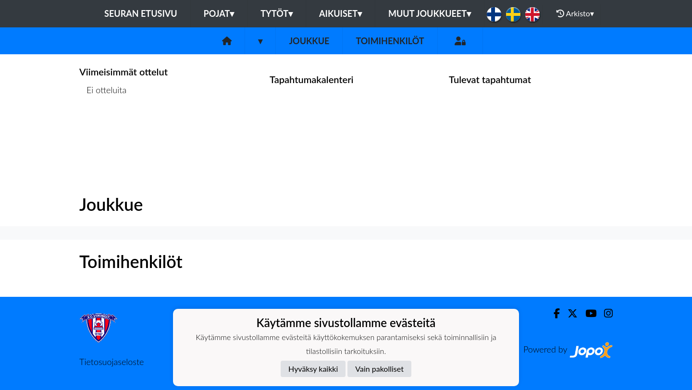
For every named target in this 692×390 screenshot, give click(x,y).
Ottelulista (103, 127)
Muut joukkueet (429, 13)
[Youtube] (587, 313)
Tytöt (276, 13)
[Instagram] (604, 313)
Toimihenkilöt (390, 41)
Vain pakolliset (379, 368)
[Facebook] (553, 313)
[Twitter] (569, 313)
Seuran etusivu (140, 13)
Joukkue (309, 41)
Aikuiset (340, 13)
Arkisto (575, 13)
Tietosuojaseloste (111, 361)
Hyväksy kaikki (313, 368)
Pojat (219, 13)
